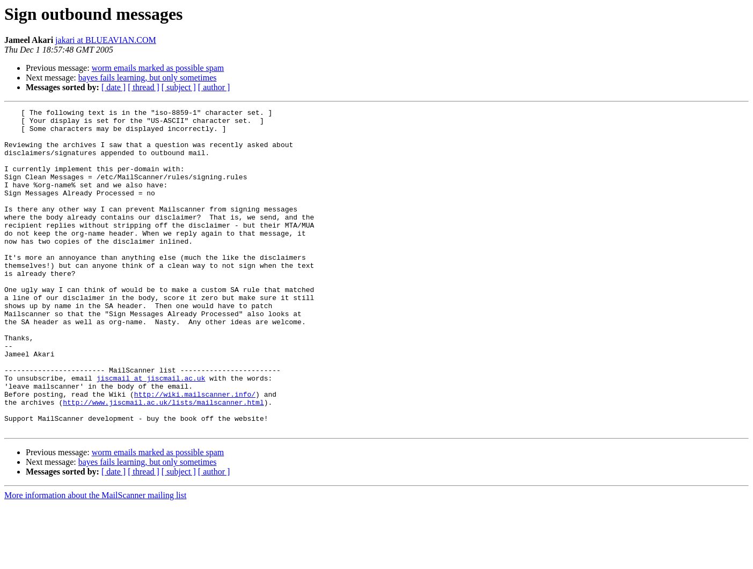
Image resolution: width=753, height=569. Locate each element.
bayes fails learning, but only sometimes (147, 77)
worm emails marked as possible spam (158, 67)
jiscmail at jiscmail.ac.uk (151, 432)
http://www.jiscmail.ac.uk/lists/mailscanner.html (163, 461)
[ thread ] (143, 87)
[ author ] (214, 87)
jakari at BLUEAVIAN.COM (105, 40)
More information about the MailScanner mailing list (95, 559)
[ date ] (113, 87)
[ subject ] (179, 87)
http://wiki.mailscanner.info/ (194, 452)
